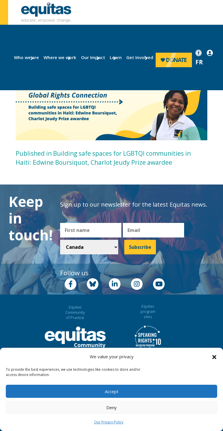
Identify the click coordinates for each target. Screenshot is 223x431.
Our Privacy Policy (108, 422)
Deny (111, 407)
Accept (111, 391)
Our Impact (90, 57)
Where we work (57, 57)
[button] (214, 357)
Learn (115, 57)
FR (199, 62)
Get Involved (137, 57)
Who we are (24, 57)
